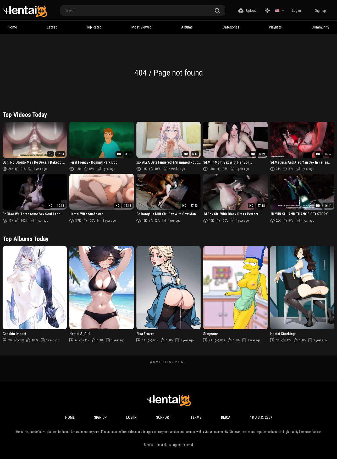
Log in (296, 10)
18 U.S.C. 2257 (261, 417)
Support (163, 417)
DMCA (225, 417)
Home (12, 27)
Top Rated (94, 27)
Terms (196, 417)
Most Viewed (141, 27)
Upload (247, 10)
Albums (187, 27)
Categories (231, 27)
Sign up (320, 10)
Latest (52, 27)
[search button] (217, 11)
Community (320, 27)
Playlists (275, 27)
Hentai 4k (160, 445)
